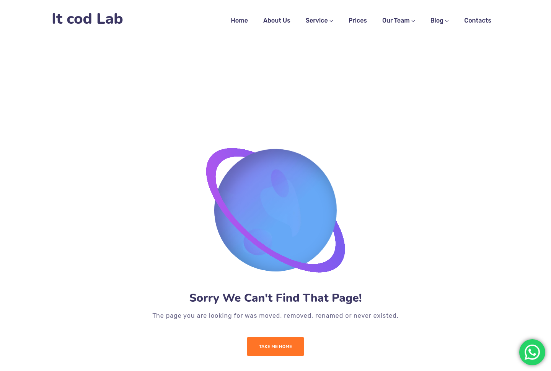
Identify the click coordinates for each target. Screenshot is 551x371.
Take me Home (275, 346)
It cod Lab (87, 19)
